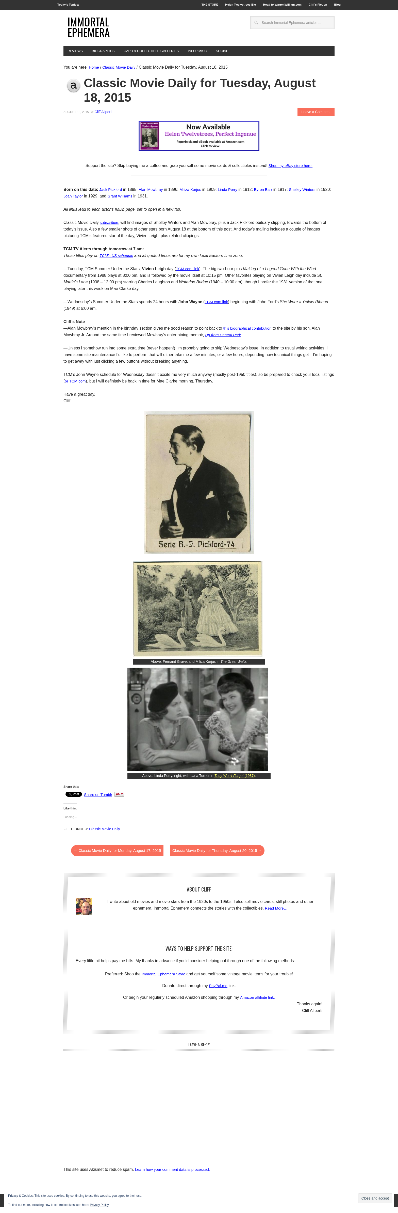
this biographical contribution (249, 334)
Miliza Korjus (194, 195)
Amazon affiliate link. (257, 1003)
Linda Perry (232, 195)
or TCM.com (76, 387)
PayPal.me (218, 991)
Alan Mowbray (152, 195)
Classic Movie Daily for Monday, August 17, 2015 (120, 856)
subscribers (110, 228)
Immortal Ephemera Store (163, 980)
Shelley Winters (310, 195)
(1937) (234, 781)
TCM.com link (188, 274)
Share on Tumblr (99, 800)
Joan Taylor (85, 202)
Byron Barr (269, 195)
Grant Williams (133, 202)
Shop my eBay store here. (290, 171)
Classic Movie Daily (104, 835)
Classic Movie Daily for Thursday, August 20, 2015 (226, 856)
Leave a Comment (316, 117)
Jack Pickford (111, 195)
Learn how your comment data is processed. (175, 1175)
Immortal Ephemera (91, 30)
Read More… (276, 914)
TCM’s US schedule (117, 261)
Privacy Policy (99, 1205)
